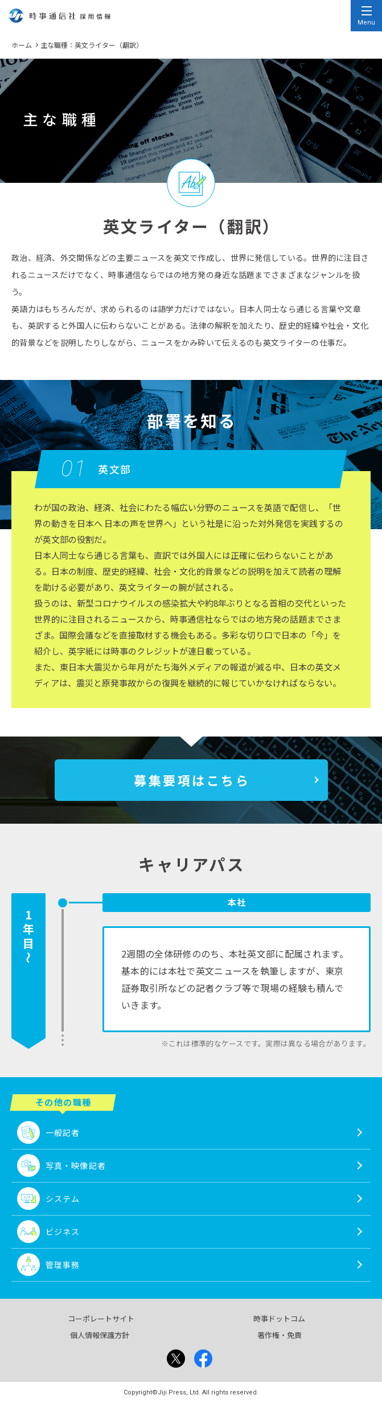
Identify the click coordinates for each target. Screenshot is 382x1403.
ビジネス (63, 1231)
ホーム (21, 45)
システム (63, 1198)
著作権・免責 (279, 1335)
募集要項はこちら (192, 780)
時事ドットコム (279, 1318)
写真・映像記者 (76, 1165)
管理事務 (63, 1264)
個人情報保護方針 (99, 1335)
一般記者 (63, 1132)
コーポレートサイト (101, 1318)
